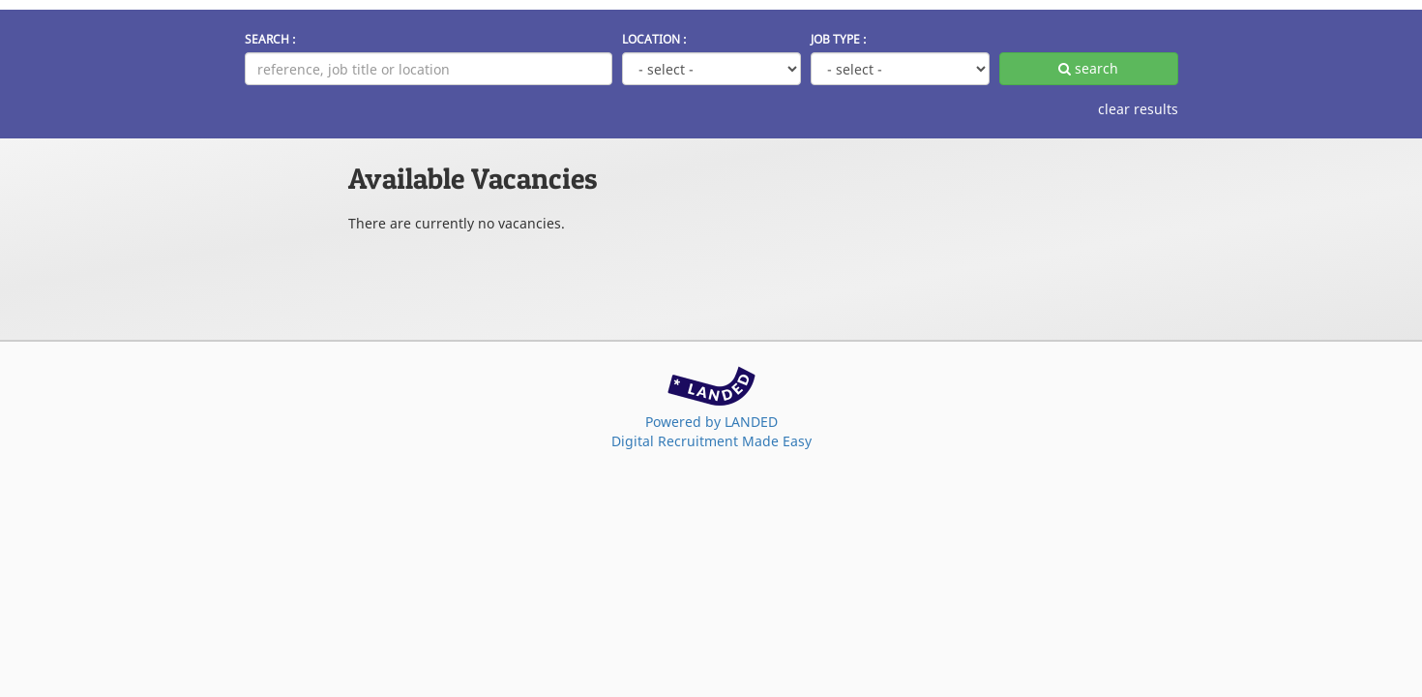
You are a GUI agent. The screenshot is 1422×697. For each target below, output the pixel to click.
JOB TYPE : (839, 38)
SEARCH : (270, 38)
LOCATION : (654, 38)
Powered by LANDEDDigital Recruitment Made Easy (711, 431)
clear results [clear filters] (1138, 109)
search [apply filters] (1088, 68)
